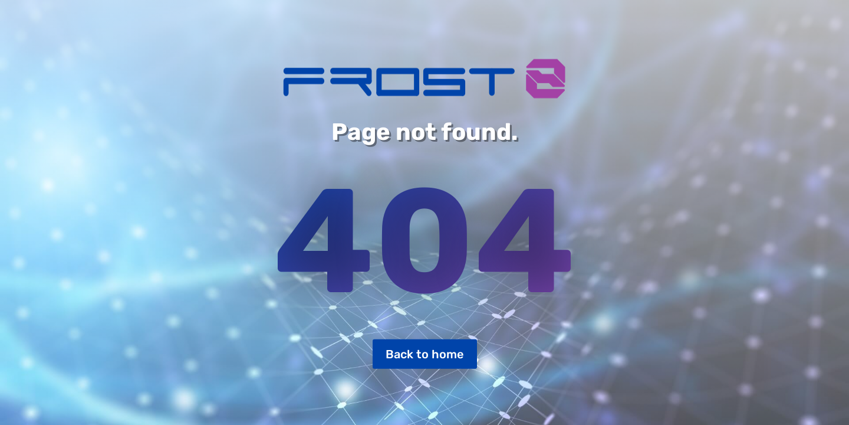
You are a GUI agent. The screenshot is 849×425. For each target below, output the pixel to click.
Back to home (425, 354)
